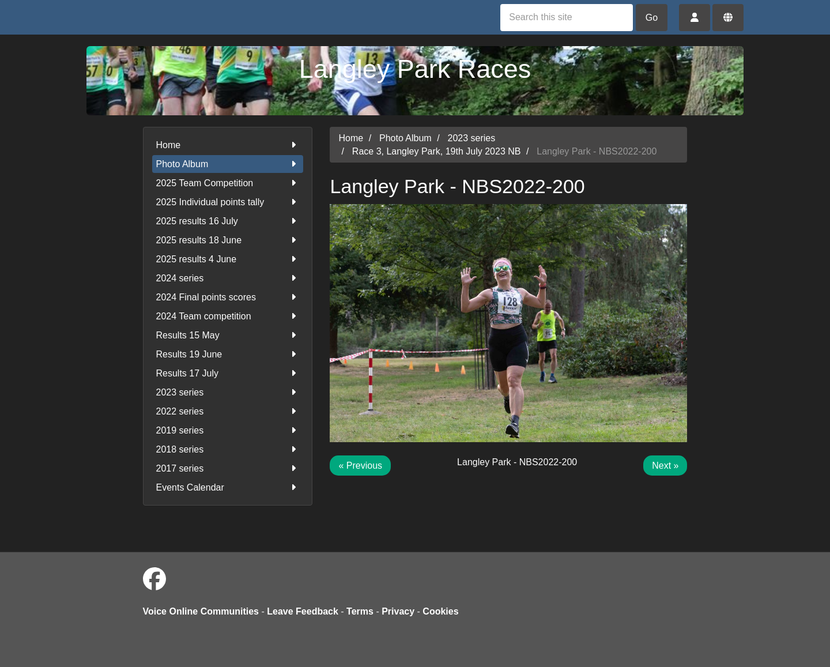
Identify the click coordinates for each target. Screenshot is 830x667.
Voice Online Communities (201, 611)
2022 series (228, 411)
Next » (665, 465)
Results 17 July (228, 373)
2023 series (228, 392)
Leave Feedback (302, 611)
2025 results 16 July (228, 221)
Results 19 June (228, 354)
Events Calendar (228, 487)
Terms (359, 611)
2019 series (228, 430)
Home (228, 145)
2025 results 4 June (228, 259)
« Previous (360, 465)
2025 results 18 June (228, 240)
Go (652, 17)
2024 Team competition (228, 316)
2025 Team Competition (228, 183)
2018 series (228, 449)
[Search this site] (566, 17)
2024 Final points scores (228, 297)
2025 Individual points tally (228, 202)
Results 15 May (228, 335)
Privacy (398, 611)
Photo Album (228, 164)
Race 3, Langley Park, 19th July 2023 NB (436, 151)
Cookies (440, 611)
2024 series (228, 278)
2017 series (228, 468)
